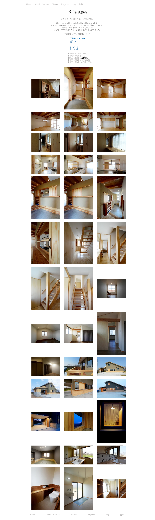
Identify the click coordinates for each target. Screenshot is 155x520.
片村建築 (84, 58)
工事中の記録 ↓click (77, 39)
